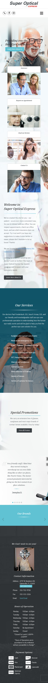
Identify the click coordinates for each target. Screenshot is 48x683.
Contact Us (24, 165)
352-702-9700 (25, 590)
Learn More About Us (14, 49)
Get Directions (26, 586)
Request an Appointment (24, 100)
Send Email (23, 598)
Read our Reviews (24, 133)
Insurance (24, 68)
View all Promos (24, 430)
